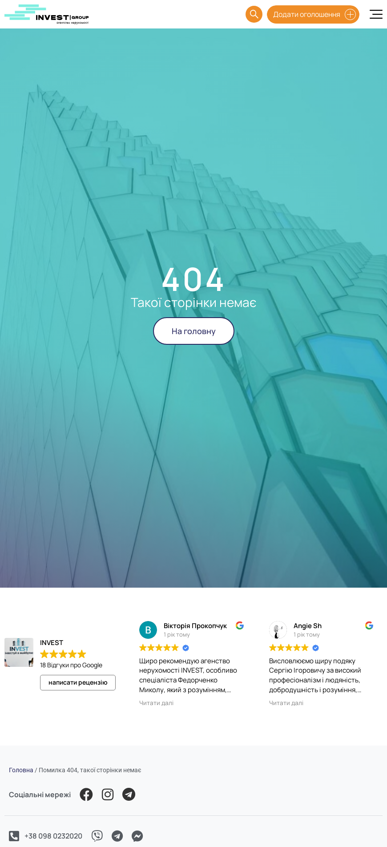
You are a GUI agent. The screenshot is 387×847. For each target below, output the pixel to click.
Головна (21, 770)
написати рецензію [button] (78, 682)
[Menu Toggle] (376, 14)
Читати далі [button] (156, 703)
